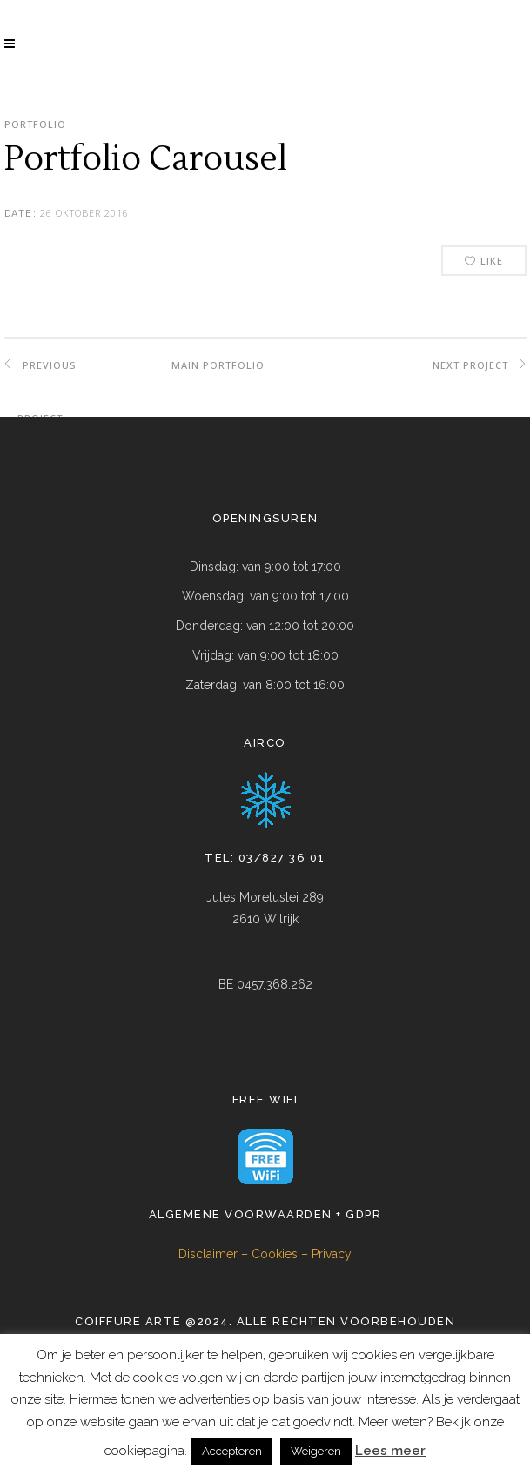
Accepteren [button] (232, 1451)
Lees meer (390, 1450)
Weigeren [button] (316, 1451)
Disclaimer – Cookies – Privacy (265, 1254)
